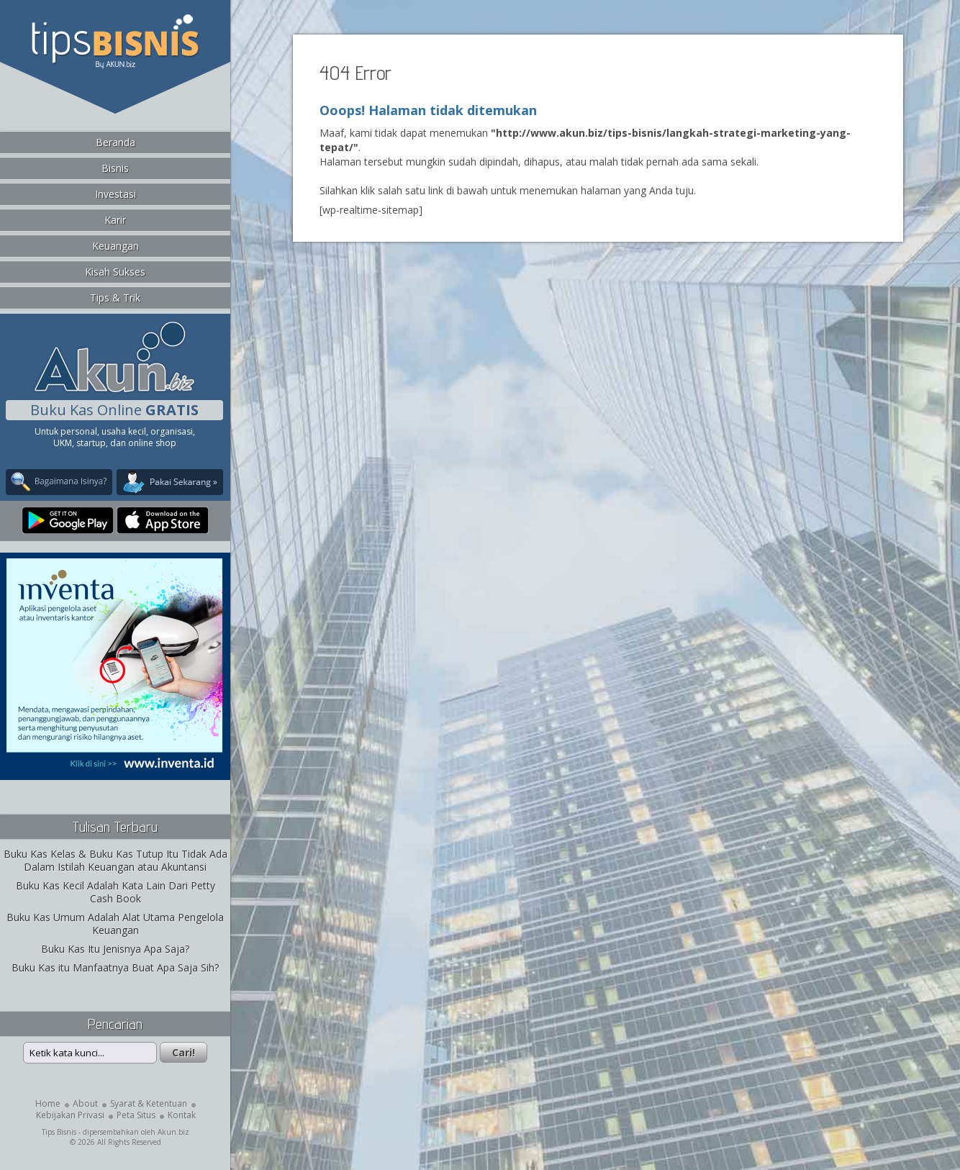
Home (47, 1103)
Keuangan (115, 246)
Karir (115, 220)
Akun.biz (173, 1132)
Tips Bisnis (59, 1132)
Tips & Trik (115, 297)
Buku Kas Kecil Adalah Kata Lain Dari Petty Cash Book (115, 892)
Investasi (115, 194)
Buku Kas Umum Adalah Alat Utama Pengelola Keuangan (115, 923)
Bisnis (115, 168)
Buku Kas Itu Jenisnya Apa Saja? (115, 949)
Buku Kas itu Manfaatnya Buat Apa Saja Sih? (115, 967)
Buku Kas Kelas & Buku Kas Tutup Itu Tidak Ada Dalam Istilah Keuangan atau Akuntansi (115, 860)
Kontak (182, 1115)
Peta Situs (136, 1115)
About (85, 1103)
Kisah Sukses (115, 271)
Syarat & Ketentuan (148, 1103)
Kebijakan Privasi (70, 1115)
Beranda (115, 142)
